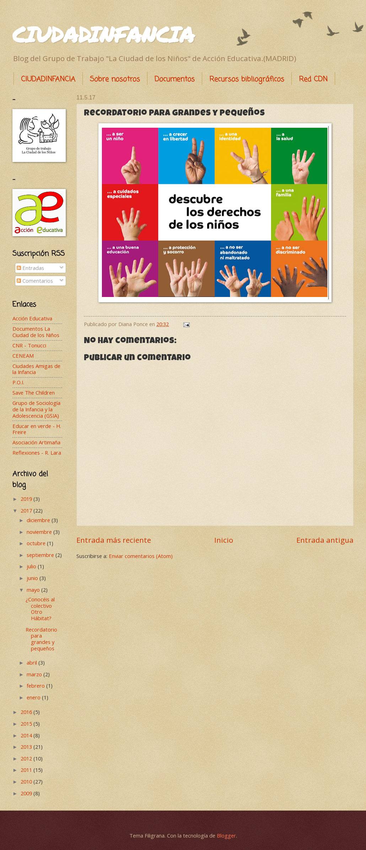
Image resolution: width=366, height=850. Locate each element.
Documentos (175, 79)
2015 (27, 723)
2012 (27, 758)
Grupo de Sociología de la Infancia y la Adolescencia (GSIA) (36, 409)
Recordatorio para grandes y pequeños (41, 639)
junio (33, 577)
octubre (37, 543)
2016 (27, 711)
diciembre (39, 520)
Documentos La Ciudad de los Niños (35, 332)
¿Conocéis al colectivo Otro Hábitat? (40, 609)
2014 (27, 735)
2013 (27, 746)
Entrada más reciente (113, 540)
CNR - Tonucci (29, 345)
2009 (27, 793)
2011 (27, 769)
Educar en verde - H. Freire (36, 429)
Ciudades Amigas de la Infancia (36, 369)
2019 (27, 498)
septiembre (41, 554)
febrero (36, 685)
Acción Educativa (32, 318)
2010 (27, 781)
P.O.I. (18, 382)
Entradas (30, 267)
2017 (27, 510)
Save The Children (33, 392)
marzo (35, 674)
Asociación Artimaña (36, 442)
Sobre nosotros (115, 79)
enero (34, 697)
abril (32, 662)
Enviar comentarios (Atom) (141, 555)
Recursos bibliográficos (246, 79)
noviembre (40, 531)
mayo (34, 589)
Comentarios (35, 280)
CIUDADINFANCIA (103, 34)
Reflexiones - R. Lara (36, 452)
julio (32, 566)
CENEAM (23, 355)
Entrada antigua (325, 540)
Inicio (223, 540)
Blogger (226, 835)
